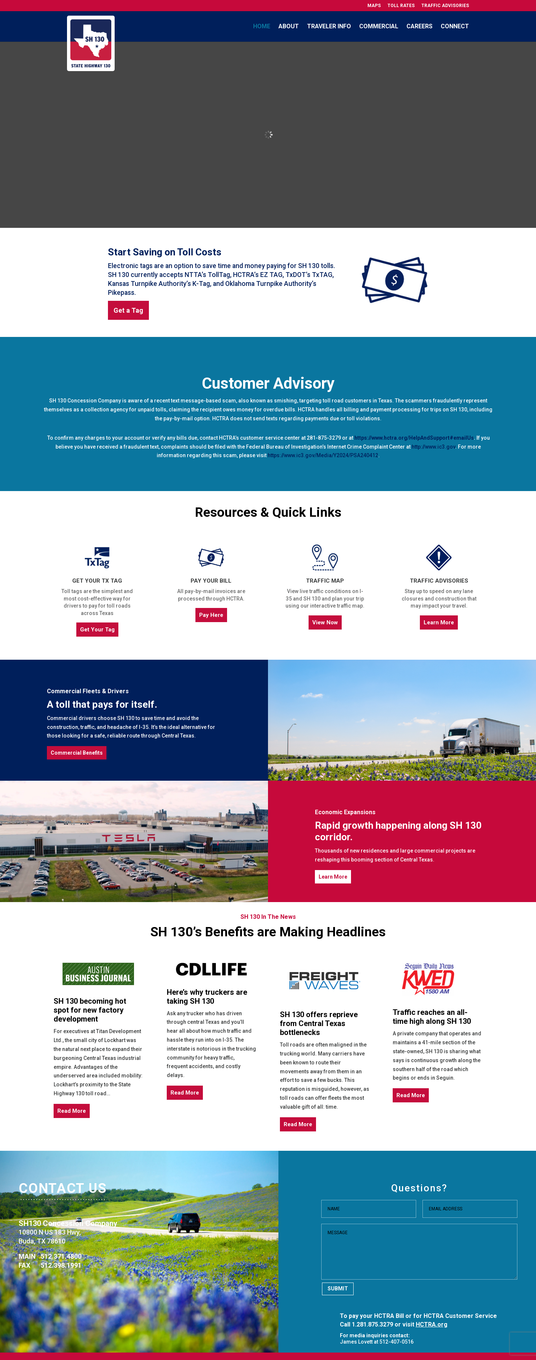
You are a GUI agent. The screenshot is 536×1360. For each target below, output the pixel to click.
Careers (419, 26)
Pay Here (211, 615)
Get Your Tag (97, 629)
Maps (374, 5)
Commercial (378, 26)
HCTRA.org (431, 1324)
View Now (325, 622)
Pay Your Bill (211, 580)
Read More (71, 1111)
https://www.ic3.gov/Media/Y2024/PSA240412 (323, 455)
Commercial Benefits (77, 753)
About (288, 26)
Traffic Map (325, 580)
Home (261, 26)
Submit (338, 1288)
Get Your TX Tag (97, 580)
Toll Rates (401, 5)
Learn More (439, 622)
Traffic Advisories (445, 5)
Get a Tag (128, 310)
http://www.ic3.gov (433, 447)
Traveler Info (329, 26)
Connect (455, 26)
